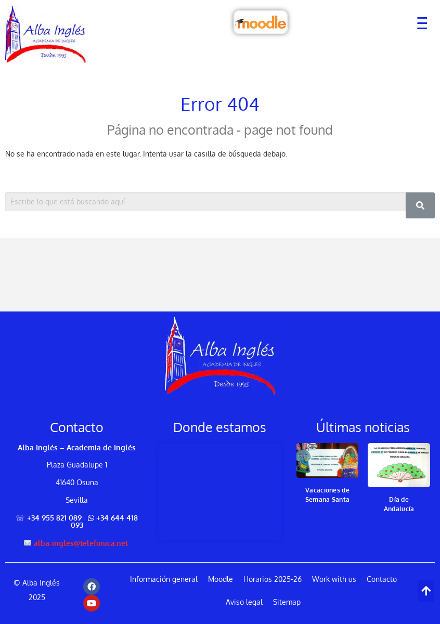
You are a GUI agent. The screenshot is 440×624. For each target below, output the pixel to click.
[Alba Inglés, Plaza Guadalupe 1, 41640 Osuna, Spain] (220, 492)
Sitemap (287, 601)
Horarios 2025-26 (272, 579)
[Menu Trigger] (417, 22)
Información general (164, 579)
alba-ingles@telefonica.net (81, 542)
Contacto (382, 579)
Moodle (220, 579)
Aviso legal (244, 601)
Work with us (334, 579)
